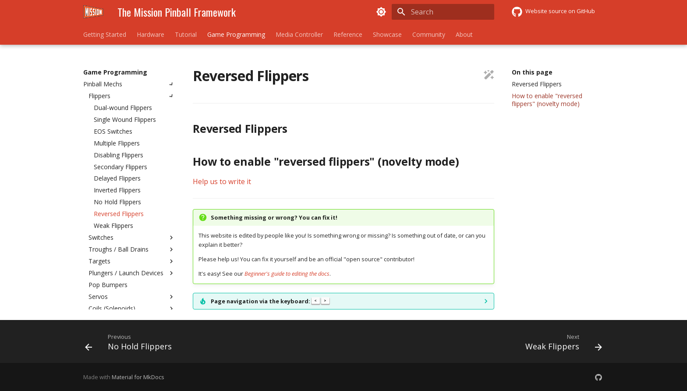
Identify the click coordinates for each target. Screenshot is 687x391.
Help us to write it (222, 181)
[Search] (443, 12)
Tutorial (186, 35)
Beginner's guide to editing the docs (286, 273)
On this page (532, 72)
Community (428, 35)
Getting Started (104, 35)
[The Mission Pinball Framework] (93, 12)
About (464, 35)
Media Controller (299, 35)
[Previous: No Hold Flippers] (131, 344)
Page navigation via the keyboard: (270, 301)
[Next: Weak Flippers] (561, 344)
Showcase (387, 35)
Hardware (150, 35)
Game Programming (236, 35)
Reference (347, 35)
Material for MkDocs (138, 377)
